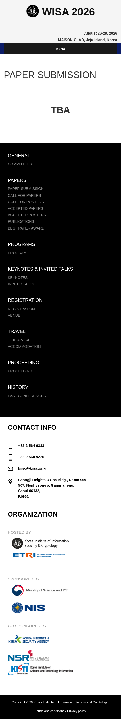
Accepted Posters (27, 215)
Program (17, 253)
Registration (21, 309)
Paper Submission (26, 189)
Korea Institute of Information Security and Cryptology (71, 702)
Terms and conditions (49, 711)
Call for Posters (26, 202)
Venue (14, 315)
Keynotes (18, 278)
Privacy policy (76, 711)
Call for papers (24, 195)
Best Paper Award (26, 228)
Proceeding (20, 371)
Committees (20, 164)
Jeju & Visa (18, 340)
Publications (21, 221)
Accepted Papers (25, 208)
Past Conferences (27, 396)
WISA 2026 (60, 11)
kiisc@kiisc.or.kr (32, 468)
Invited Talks (21, 284)
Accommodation (24, 346)
